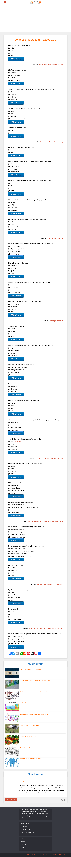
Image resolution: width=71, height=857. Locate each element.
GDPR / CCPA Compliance (28, 832)
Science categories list (55, 238)
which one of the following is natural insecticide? (46, 628)
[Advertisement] (35, 19)
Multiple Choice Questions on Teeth (30, 758)
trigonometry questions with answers (50, 584)
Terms (22, 847)
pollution (18, 442)
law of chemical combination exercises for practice (45, 521)
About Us (23, 838)
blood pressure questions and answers (49, 458)
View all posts (11, 800)
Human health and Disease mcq (51, 142)
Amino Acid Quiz (25, 747)
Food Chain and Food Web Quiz (29, 725)
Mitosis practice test (56, 321)
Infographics (24, 826)
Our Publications (25, 829)
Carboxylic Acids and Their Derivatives (31, 703)
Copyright (23, 844)
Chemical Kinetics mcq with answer (50, 65)
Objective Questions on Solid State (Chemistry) (33, 714)
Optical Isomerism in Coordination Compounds (33, 692)
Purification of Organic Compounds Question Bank (34, 680)
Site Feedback (25, 823)
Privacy (23, 841)
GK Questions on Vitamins (27, 736)
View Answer (16, 59)
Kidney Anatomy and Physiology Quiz (31, 669)
